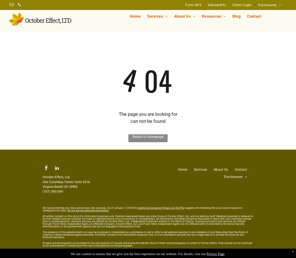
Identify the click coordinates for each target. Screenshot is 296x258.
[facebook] (46, 169)
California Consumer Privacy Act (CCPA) (161, 207)
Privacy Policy (51, 251)
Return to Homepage (148, 137)
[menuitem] (193, 5)
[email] (12, 5)
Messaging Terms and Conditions (80, 251)
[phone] (19, 5)
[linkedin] (57, 169)
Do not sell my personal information (88, 210)
